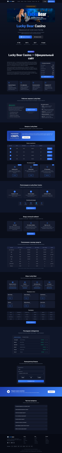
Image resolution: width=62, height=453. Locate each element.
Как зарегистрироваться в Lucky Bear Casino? (31, 406)
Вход (44, 1)
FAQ (38, 1)
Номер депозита (20, 371)
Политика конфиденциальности (32, 451)
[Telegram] (8, 443)
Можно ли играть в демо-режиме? (31, 428)
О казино (18, 1)
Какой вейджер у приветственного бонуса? (31, 425)
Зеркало (22, 1)
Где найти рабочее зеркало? (31, 419)
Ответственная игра (39, 451)
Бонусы (25, 1)
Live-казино (36, 441)
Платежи (33, 1)
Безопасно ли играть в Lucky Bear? (31, 422)
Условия (14, 175)
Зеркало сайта (37, 36)
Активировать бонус (31, 381)
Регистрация (29, 1)
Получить (49, 148)
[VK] (10, 443)
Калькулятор (47, 441)
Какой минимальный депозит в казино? (31, 409)
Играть (10, 298)
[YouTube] (12, 443)
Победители (47, 440)
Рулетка (36, 440)
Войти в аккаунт (31, 233)
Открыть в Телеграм (25, 36)
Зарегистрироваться (47, 76)
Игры (36, 1)
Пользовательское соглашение (24, 451)
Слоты (35, 439)
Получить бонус (26, 137)
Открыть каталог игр (31, 322)
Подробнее (47, 175)
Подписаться (51, 391)
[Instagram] (14, 443)
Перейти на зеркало (31, 109)
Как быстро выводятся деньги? (31, 412)
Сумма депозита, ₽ (20, 367)
